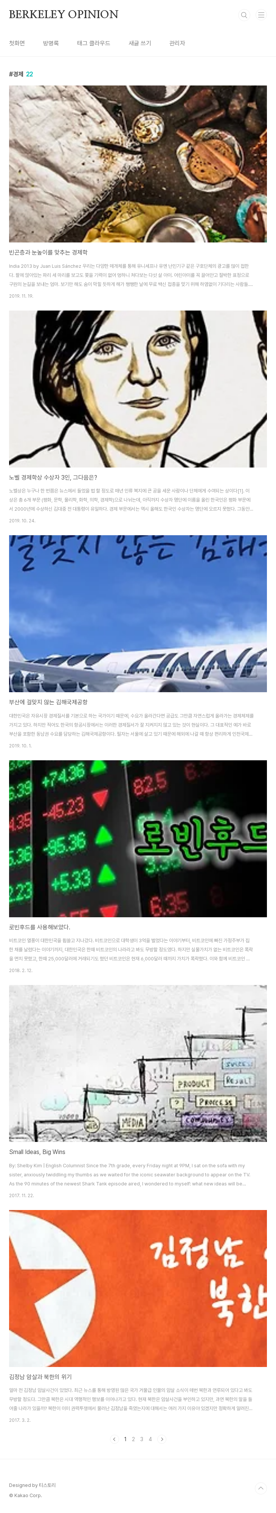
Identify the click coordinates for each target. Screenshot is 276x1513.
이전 (114, 1439)
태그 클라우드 (93, 43)
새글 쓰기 (140, 43)
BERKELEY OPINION (64, 15)
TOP (261, 1488)
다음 (161, 1439)
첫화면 (17, 43)
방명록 (51, 43)
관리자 (177, 43)
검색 (244, 15)
